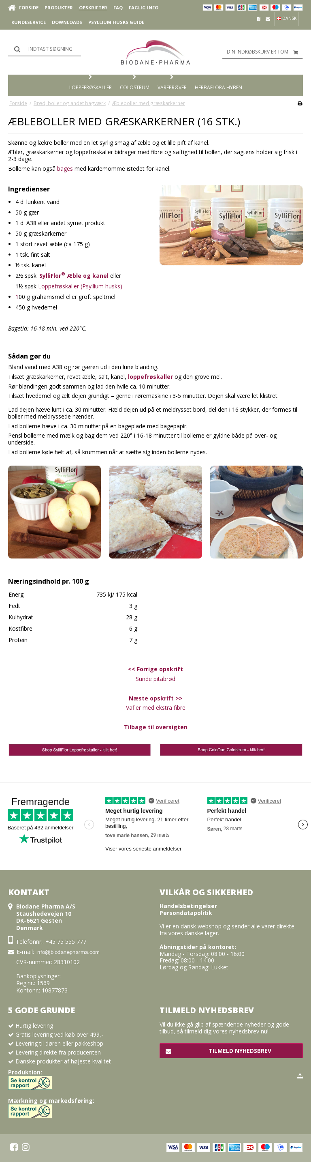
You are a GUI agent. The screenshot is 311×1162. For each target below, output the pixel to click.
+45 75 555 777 (65, 941)
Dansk (286, 18)
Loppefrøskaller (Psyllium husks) (80, 286)
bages (65, 168)
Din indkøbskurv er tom (265, 52)
